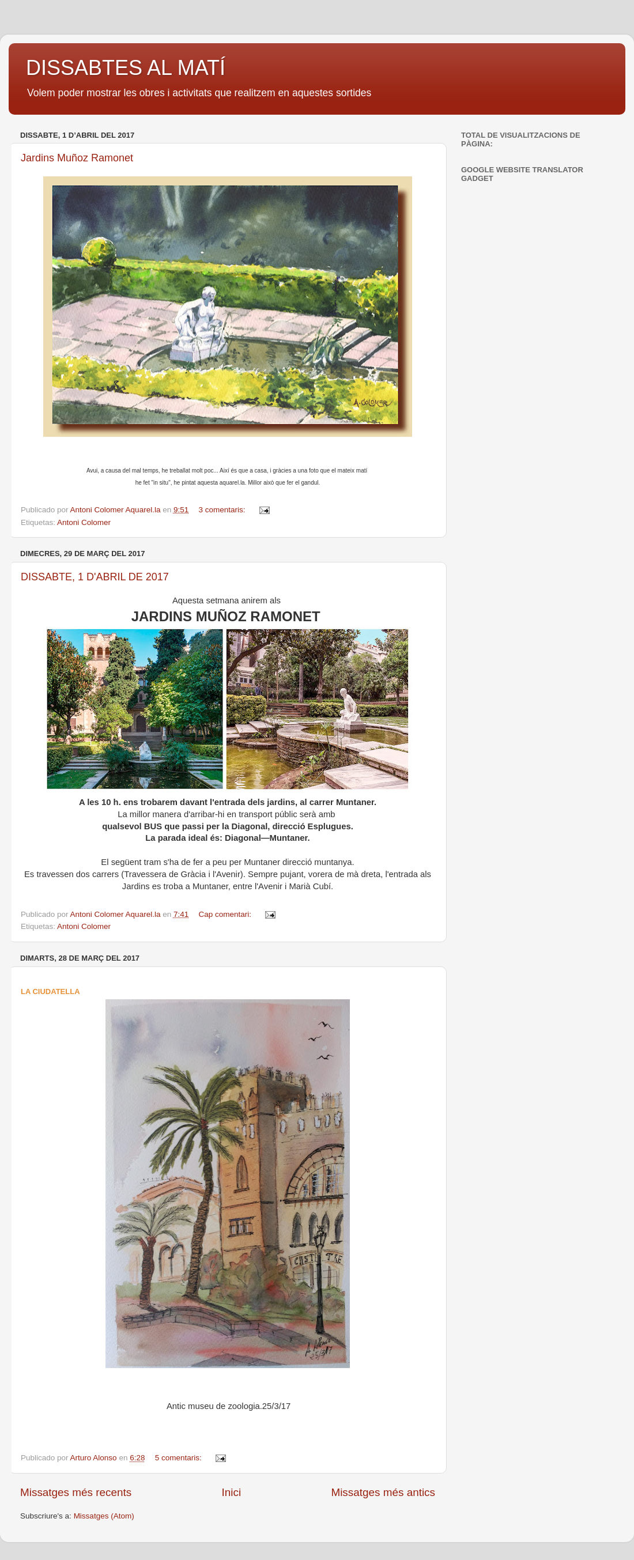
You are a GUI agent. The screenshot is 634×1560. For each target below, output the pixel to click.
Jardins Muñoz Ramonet (77, 158)
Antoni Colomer (84, 522)
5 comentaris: (179, 1457)
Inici (231, 1492)
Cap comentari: (226, 914)
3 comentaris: (223, 509)
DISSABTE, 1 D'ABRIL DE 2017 (95, 577)
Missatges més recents (75, 1492)
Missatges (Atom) (104, 1516)
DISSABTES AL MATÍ (125, 68)
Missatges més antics (383, 1492)
